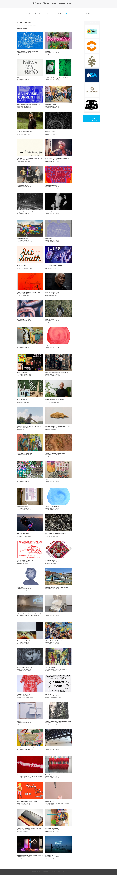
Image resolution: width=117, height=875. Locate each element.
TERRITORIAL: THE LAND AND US (55, 453)
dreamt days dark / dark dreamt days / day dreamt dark (32, 828)
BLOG (69, 4)
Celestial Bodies (50, 131)
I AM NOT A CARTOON (23, 694)
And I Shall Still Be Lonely (24, 453)
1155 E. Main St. (56, 856)
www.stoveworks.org (22, 25)
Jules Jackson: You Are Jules (53, 265)
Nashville (58, 13)
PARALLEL (20, 587)
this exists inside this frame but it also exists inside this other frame (36, 614)
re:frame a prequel (22, 506)
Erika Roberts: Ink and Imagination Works (57, 158)
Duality (19, 721)
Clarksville (49, 13)
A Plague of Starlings (23, 533)
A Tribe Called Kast (22, 372)
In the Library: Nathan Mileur (25, 131)
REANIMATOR (49, 238)
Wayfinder (20, 480)
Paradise (47, 51)
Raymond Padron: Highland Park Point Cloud (58, 426)
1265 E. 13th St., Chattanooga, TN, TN (60, 803)
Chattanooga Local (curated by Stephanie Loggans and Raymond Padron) (66, 721)
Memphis (28, 13)
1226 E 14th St (55, 749)
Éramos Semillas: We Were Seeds (54, 399)
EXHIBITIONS (36, 4)
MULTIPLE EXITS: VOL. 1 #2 (25, 560)
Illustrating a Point (50, 104)
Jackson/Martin (39, 13)
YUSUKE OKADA (22, 399)
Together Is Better (50, 667)
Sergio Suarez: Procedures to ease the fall (57, 372)
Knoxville (79, 13)
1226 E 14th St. (55, 588)
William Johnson (50, 212)
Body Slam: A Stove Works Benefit (27, 801)
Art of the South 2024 (23, 265)
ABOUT (53, 4)
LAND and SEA (49, 855)
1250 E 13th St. (32, 25)
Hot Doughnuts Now (23, 775)
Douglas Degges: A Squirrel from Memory (29, 748)
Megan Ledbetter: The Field (25, 212)
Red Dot (47, 346)
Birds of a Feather (50, 480)
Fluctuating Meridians (51, 828)
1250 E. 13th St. (55, 106)
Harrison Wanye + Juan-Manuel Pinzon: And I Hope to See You (34, 158)
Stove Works (20, 52)
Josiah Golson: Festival (52, 506)
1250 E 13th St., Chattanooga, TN (31, 615)
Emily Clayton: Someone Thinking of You (28, 292)
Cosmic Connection (51, 185)
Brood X (47, 748)
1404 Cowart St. (55, 830)
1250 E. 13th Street (56, 722)
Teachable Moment (50, 775)
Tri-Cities (88, 13)
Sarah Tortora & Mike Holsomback (55, 614)
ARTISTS (46, 4)
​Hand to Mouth (49, 319)
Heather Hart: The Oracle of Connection (56, 587)
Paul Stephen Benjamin (52, 292)
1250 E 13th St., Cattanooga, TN (59, 669)
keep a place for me (22, 185)
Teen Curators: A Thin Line (24, 667)
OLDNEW (48, 694)
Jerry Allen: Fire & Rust (23, 319)
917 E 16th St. (27, 803)
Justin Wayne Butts (22, 238)
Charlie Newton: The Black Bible (54, 641)
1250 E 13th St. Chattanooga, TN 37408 (33, 776)
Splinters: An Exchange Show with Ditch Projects (59, 78)
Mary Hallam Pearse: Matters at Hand (55, 533)
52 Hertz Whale (49, 801)
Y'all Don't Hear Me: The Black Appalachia (29, 426)
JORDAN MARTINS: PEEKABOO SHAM (28, 346)
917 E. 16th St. (27, 830)
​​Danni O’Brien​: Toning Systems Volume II (28, 51)
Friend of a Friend (22, 78)
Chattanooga (69, 13)
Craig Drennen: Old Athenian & (26, 641)
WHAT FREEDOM (50, 560)
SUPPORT (61, 4)
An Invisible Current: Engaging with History (29, 104)
